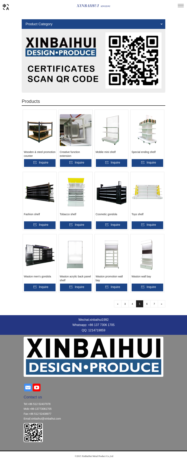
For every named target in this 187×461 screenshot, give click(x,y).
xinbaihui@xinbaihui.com (46, 418)
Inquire (43, 162)
